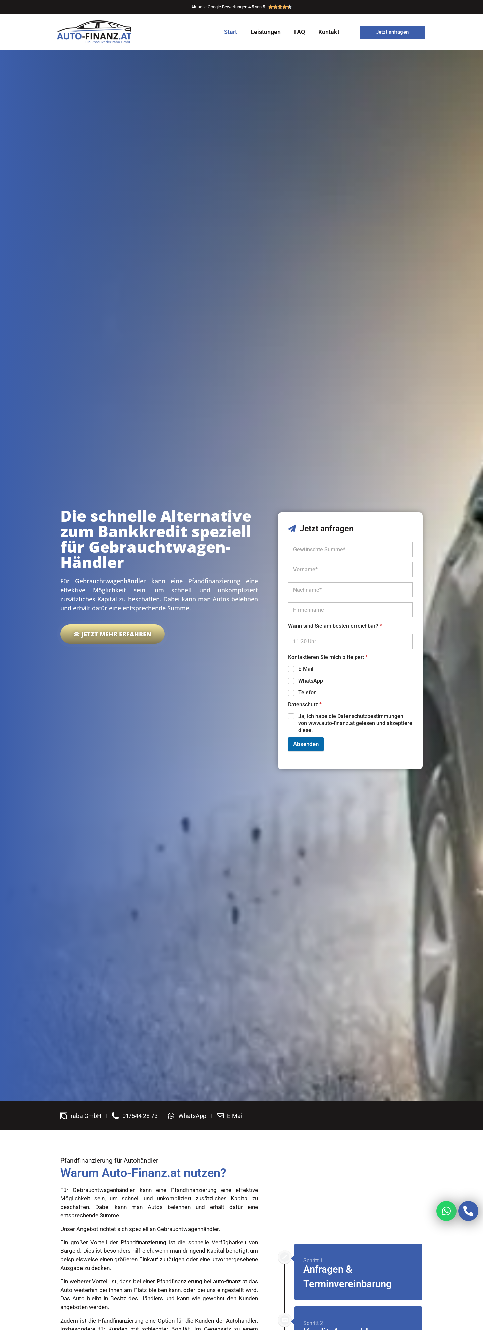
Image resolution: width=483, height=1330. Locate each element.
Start (230, 31)
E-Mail (305, 669)
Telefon (307, 692)
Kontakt (328, 31)
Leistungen (266, 31)
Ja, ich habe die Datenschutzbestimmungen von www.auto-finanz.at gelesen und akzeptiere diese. (355, 723)
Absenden (306, 744)
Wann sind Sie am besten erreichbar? (335, 626)
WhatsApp (310, 681)
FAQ (299, 31)
